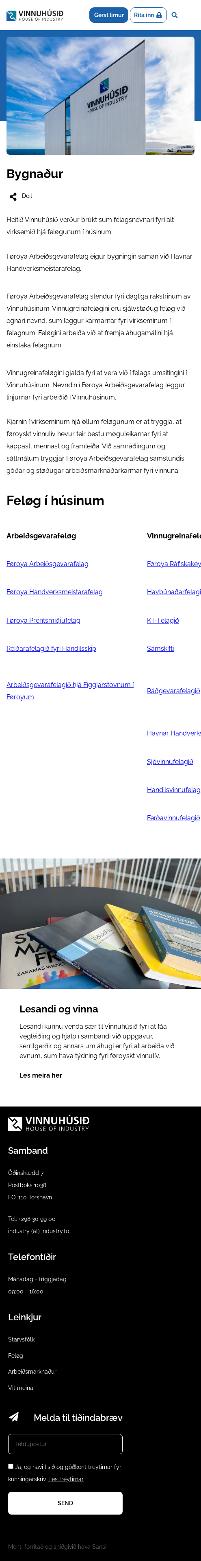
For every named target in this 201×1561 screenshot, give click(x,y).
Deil (20, 197)
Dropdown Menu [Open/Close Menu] (188, 15)
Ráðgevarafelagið (173, 691)
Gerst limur (109, 15)
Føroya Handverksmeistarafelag (54, 592)
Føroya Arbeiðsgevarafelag (47, 564)
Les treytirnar (66, 1479)
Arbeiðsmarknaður (32, 1371)
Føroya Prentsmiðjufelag (43, 620)
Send (65, 1503)
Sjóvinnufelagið (170, 762)
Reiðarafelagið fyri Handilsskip (51, 648)
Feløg (15, 1355)
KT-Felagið (163, 620)
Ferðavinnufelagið (173, 818)
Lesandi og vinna (100, 975)
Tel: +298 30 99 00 (32, 1219)
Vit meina (20, 1388)
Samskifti (160, 648)
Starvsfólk (21, 1339)
